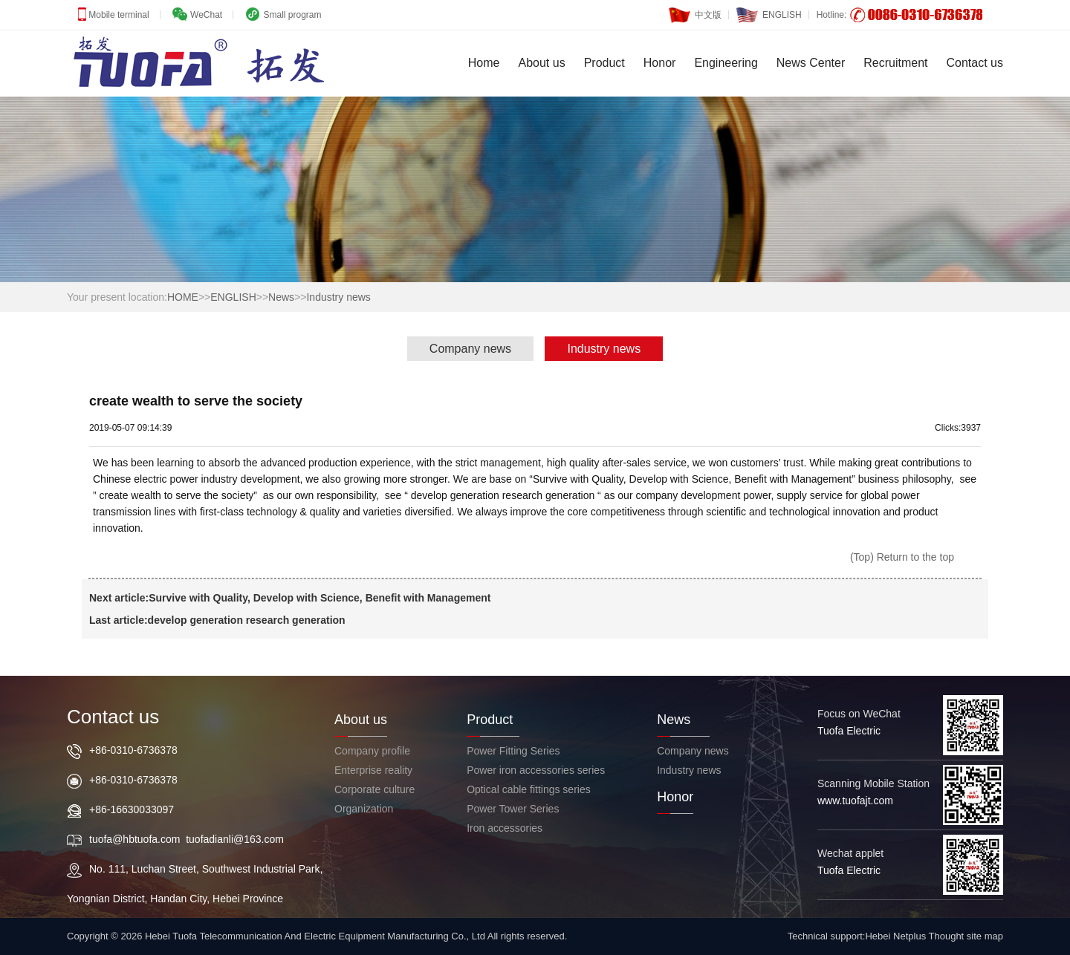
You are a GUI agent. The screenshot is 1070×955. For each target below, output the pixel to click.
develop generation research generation (247, 620)
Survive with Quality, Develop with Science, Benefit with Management (319, 598)
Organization (363, 809)
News (281, 297)
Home (484, 62)
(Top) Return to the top (902, 557)
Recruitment (895, 62)
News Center (810, 62)
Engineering (725, 62)
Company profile (372, 751)
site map (985, 936)
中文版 (695, 11)
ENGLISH (769, 11)
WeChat (205, 15)
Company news (470, 348)
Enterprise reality (373, 770)
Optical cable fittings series (529, 789)
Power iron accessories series (536, 770)
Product (604, 62)
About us (542, 62)
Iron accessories (504, 828)
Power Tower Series (513, 809)
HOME (182, 297)
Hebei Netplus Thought (914, 936)
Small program (291, 15)
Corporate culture (374, 789)
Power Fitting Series (513, 751)
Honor (659, 62)
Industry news (338, 297)
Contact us (975, 62)
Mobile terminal (117, 15)
